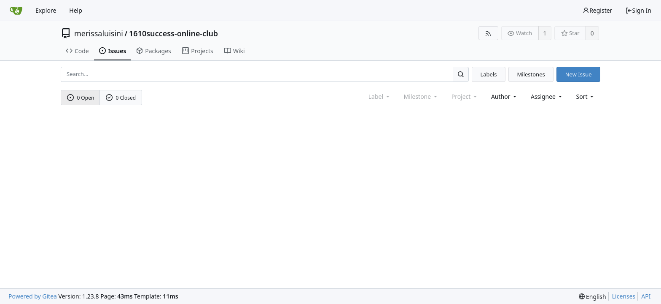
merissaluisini (98, 33)
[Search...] (461, 74)
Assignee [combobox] (547, 96)
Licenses (624, 296)
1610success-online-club (173, 33)
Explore (45, 10)
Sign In (638, 10)
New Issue (578, 74)
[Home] (16, 10)
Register (597, 10)
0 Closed (121, 97)
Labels (488, 74)
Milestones (531, 74)
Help (75, 10)
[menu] (586, 96)
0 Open (80, 97)
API (645, 296)
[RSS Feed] (488, 33)
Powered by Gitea (32, 296)
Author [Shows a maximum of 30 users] (504, 96)
